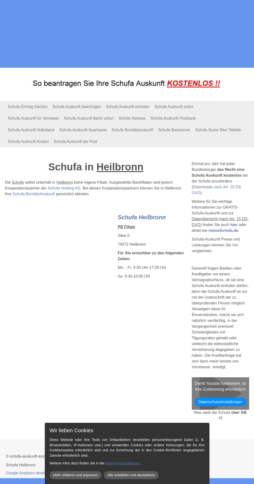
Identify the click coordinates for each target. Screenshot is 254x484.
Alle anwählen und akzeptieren (131, 475)
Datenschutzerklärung (122, 463)
